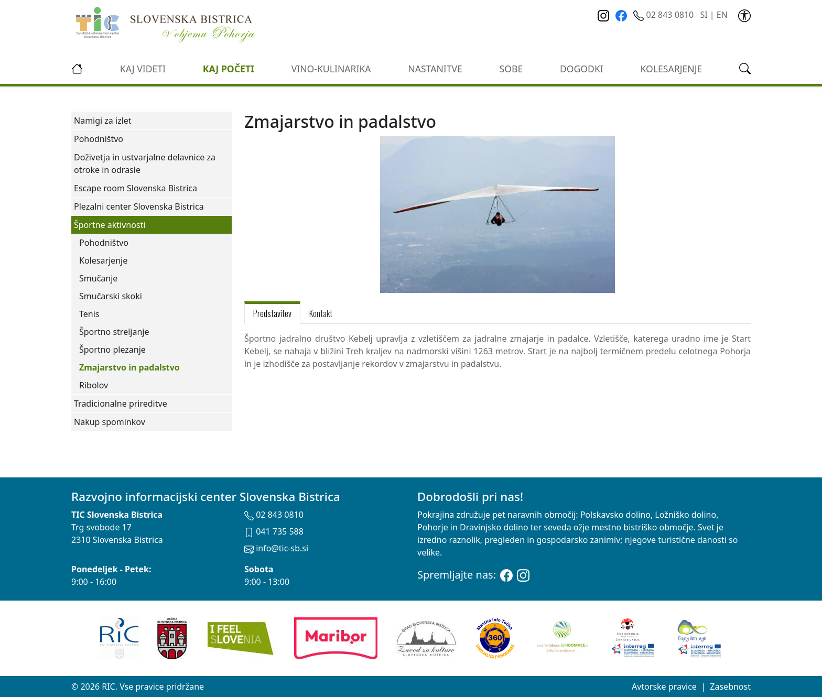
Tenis (89, 314)
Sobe (511, 68)
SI (703, 14)
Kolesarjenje (103, 260)
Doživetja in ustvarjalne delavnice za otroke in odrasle (144, 163)
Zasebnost (730, 686)
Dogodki (581, 68)
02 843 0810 (664, 14)
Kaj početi (228, 68)
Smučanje (98, 278)
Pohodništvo (98, 139)
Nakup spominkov (109, 422)
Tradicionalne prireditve (120, 403)
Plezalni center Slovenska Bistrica (139, 206)
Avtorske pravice (664, 686)
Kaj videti (143, 68)
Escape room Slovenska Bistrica (135, 188)
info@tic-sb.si (276, 548)
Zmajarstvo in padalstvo (129, 367)
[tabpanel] (497, 357)
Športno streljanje (114, 331)
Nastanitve (435, 68)
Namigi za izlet (103, 120)
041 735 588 (274, 531)
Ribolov (93, 385)
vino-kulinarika (331, 68)
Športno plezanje (112, 349)
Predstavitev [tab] (272, 313)
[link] (744, 14)
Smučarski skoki (110, 296)
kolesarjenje (671, 68)
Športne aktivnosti (109, 225)
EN (722, 14)
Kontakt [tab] (320, 313)
